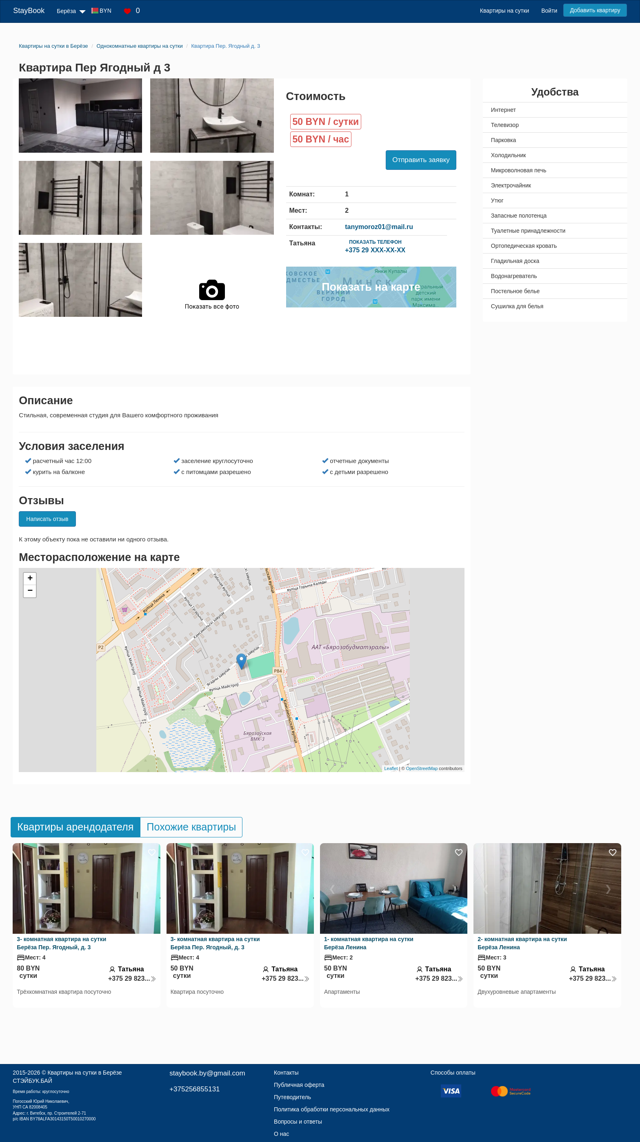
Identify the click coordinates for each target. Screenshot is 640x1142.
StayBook (28, 11)
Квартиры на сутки (504, 10)
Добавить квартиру (595, 10)
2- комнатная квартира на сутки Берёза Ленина (522, 943)
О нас (281, 1134)
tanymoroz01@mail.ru (379, 226)
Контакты (286, 1072)
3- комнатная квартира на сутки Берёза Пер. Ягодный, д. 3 (61, 943)
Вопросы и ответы (298, 1121)
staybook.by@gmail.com (207, 1073)
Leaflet (391, 768)
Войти (549, 10)
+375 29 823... (132, 978)
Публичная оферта (299, 1085)
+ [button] (30, 579)
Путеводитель (292, 1097)
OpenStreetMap (422, 768)
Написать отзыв (47, 519)
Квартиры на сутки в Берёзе (84, 1072)
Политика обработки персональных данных (331, 1109)
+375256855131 (194, 1089)
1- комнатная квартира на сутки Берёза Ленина (368, 943)
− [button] (30, 591)
